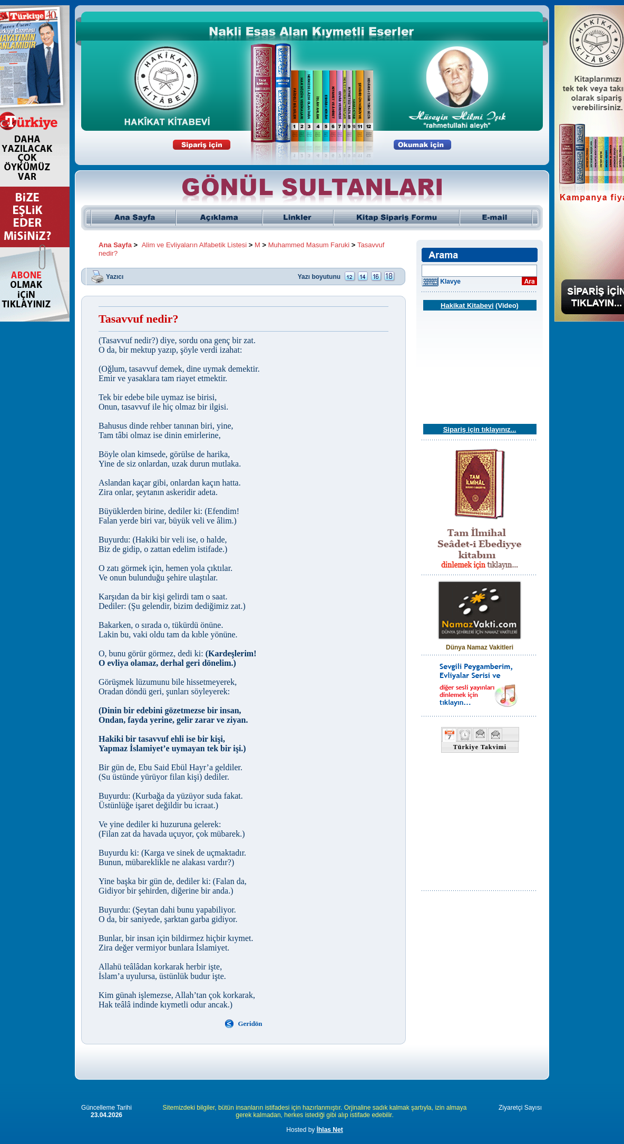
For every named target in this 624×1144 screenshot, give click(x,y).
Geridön (250, 1023)
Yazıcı (114, 276)
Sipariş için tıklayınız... (479, 429)
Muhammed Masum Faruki (309, 245)
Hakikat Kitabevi (467, 305)
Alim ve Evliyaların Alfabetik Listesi (194, 245)
